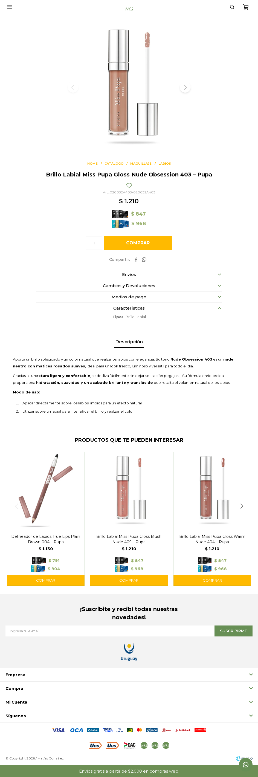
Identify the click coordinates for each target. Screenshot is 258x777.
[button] (185, 87)
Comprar (138, 242)
